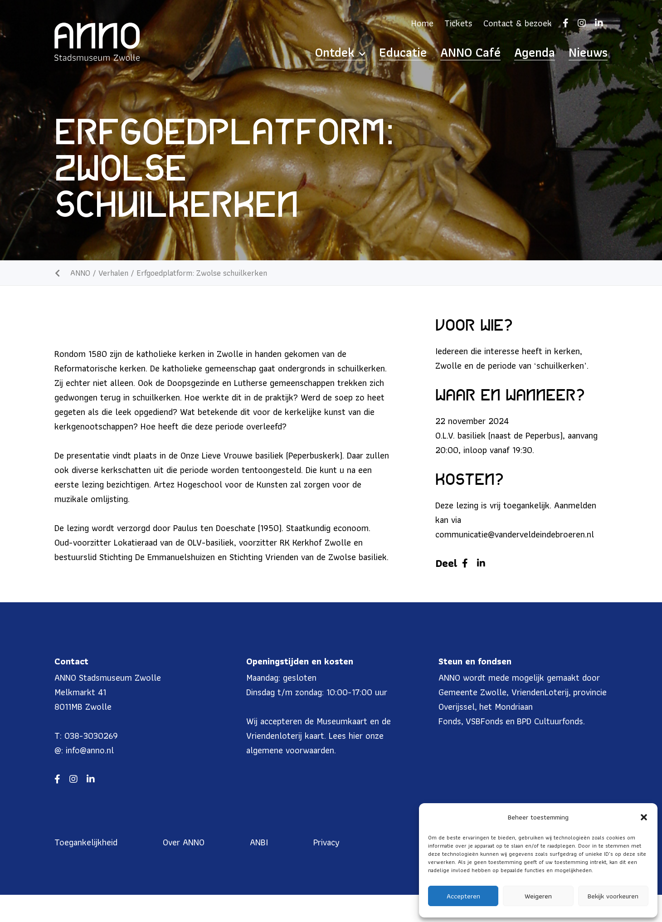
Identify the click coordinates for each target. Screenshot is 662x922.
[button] (643, 817)
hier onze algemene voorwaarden (315, 742)
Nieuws (594, 52)
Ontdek (401, 52)
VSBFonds (484, 721)
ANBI (259, 842)
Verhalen (113, 272)
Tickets (458, 23)
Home (422, 23)
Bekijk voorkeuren (613, 896)
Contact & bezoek (517, 23)
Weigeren (538, 896)
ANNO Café (503, 52)
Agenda (552, 52)
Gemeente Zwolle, (473, 692)
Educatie (451, 52)
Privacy (326, 842)
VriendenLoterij (540, 692)
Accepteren (463, 896)
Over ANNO (183, 842)
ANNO (80, 272)
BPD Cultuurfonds (550, 721)
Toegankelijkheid (85, 842)
